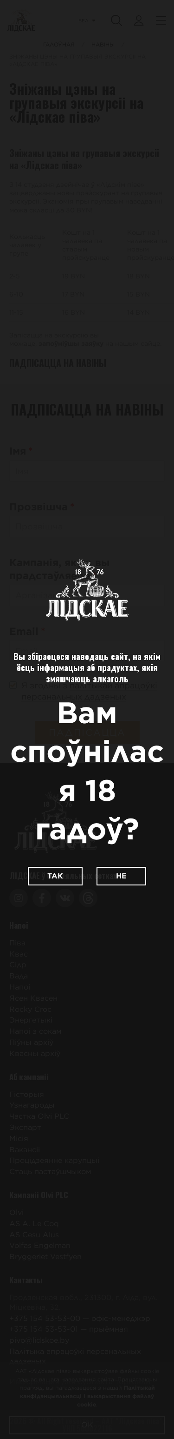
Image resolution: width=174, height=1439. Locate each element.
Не (121, 875)
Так (55, 875)
